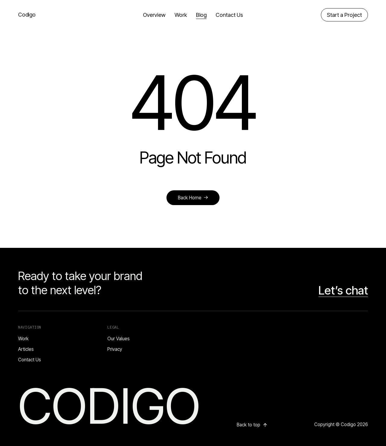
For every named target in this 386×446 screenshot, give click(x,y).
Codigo (27, 14)
